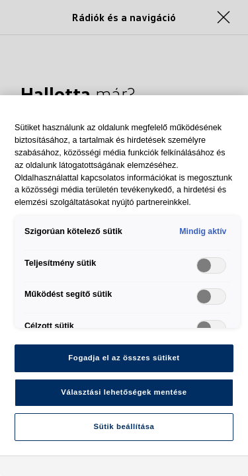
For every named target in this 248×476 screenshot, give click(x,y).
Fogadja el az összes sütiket (123, 358)
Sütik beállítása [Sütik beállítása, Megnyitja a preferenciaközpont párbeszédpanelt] (124, 426)
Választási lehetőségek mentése (123, 392)
